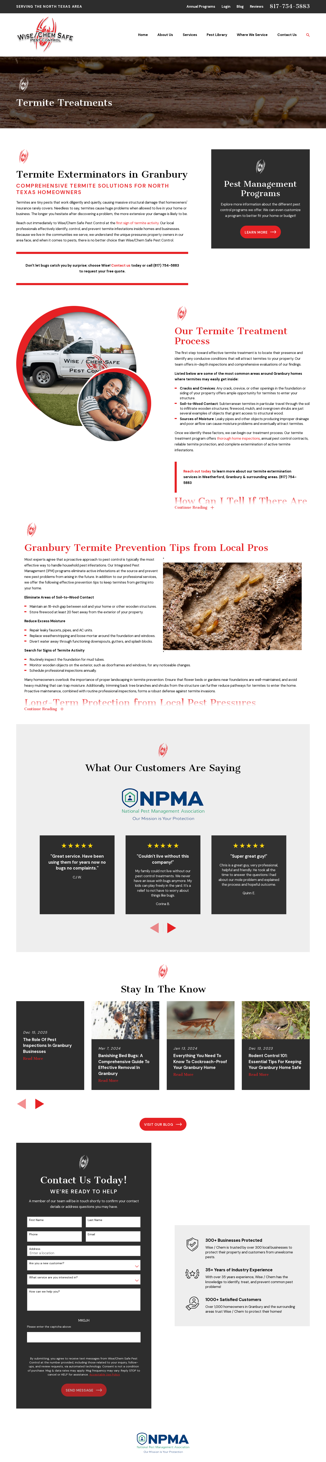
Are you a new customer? (42, 1263)
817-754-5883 (290, 6)
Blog (240, 6)
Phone (29, 1234)
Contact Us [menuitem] (287, 34)
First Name (32, 1220)
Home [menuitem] (143, 34)
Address (30, 1249)
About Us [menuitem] (165, 34)
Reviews (256, 6)
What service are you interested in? (49, 1277)
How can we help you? (40, 1291)
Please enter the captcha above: (45, 1326)
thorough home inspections (242, 438)
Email (87, 1234)
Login (226, 6)
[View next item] (172, 928)
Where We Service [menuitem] (252, 34)
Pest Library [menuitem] (217, 34)
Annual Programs (200, 6)
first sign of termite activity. (137, 223)
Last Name (91, 1220)
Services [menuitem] (190, 34)
